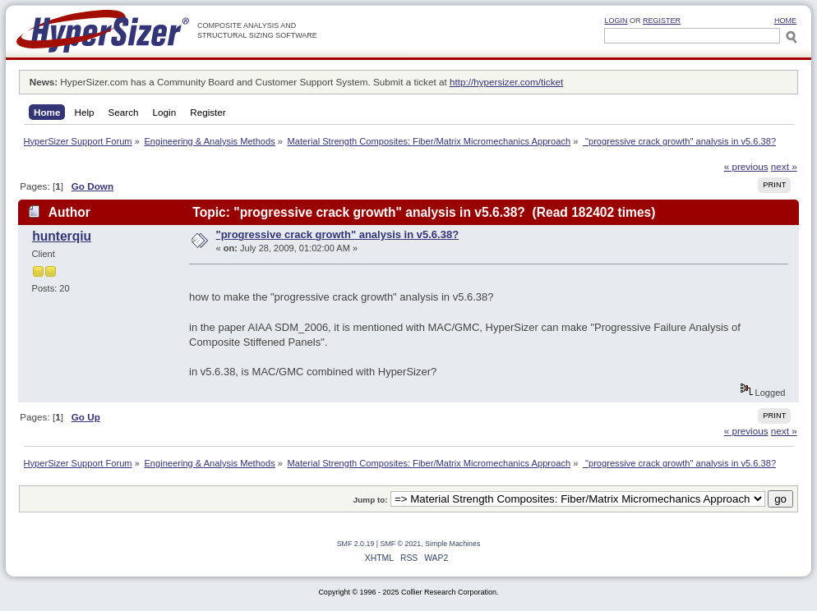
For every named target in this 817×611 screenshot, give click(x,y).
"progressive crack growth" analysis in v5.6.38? (337, 234)
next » (784, 166)
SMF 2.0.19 (356, 544)
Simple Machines (452, 544)
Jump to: (370, 499)
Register (662, 20)
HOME (785, 20)
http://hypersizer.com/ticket (506, 81)
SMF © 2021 (401, 544)
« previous (746, 166)
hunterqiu (61, 236)
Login (615, 20)
